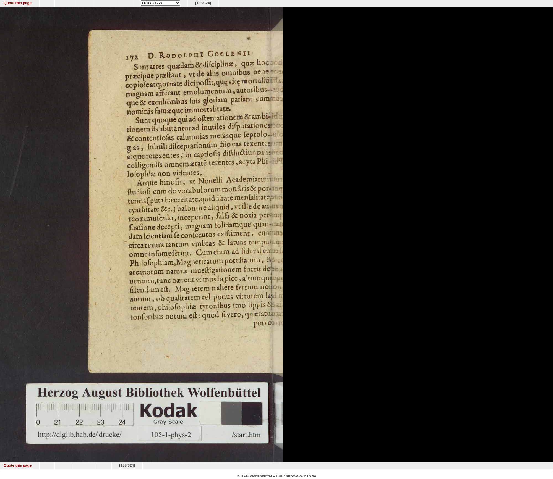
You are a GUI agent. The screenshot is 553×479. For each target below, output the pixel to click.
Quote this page (18, 3)
